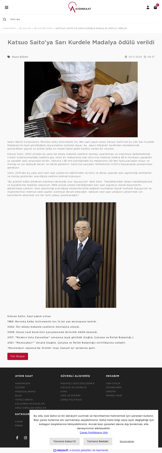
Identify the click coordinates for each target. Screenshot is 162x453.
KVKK (64, 391)
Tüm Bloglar (17, 356)
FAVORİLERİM (114, 387)
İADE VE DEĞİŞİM (70, 395)
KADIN (19, 421)
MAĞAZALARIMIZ (25, 391)
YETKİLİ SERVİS (24, 399)
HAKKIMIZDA (22, 383)
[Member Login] (148, 7)
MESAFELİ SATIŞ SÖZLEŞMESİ (78, 383)
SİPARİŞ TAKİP (114, 395)
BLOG (18, 395)
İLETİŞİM (20, 387)
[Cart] (155, 7)
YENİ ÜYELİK (113, 383)
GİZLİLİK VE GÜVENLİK (74, 387)
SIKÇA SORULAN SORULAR (30, 407)
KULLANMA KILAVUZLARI (30, 403)
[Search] (84, 19)
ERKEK (19, 425)
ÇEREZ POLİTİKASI (71, 399)
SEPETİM (111, 391)
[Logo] (79, 6)
